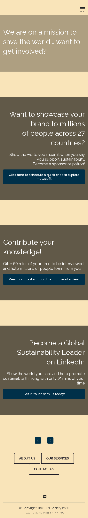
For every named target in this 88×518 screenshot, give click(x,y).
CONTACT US (44, 469)
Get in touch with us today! (44, 394)
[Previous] (38, 440)
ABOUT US (27, 458)
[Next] (50, 440)
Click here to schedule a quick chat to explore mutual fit (44, 176)
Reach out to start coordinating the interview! (44, 279)
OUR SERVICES (57, 458)
